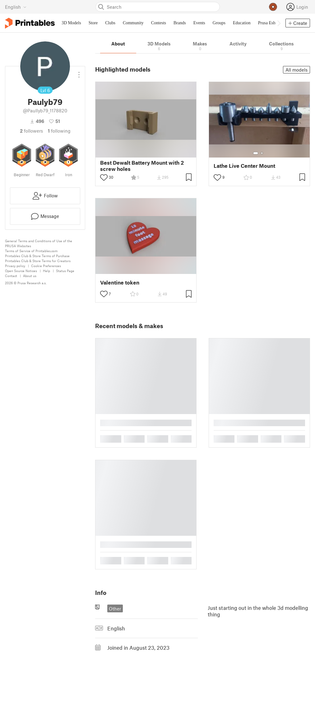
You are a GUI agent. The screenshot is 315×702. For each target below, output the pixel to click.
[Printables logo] (30, 23)
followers (31, 131)
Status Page (65, 271)
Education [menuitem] (242, 23)
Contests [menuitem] (158, 23)
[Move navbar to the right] (279, 23)
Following (59, 131)
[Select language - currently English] (15, 7)
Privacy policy (15, 266)
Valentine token (119, 282)
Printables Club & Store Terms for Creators (38, 261)
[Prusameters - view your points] (273, 7)
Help (46, 271)
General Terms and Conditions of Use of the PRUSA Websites (38, 243)
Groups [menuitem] (219, 23)
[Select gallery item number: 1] (255, 153)
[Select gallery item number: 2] (262, 153)
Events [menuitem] (199, 23)
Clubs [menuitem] (110, 23)
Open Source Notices (21, 271)
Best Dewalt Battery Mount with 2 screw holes (142, 166)
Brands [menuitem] (180, 23)
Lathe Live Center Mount (244, 166)
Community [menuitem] (133, 23)
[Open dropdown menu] (79, 72)
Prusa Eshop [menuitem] (269, 23)
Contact (11, 276)
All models (296, 70)
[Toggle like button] (104, 177)
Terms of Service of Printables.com (31, 251)
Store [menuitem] (93, 23)
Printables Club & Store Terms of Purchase (37, 256)
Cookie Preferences (46, 266)
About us (29, 276)
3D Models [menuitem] (71, 23)
